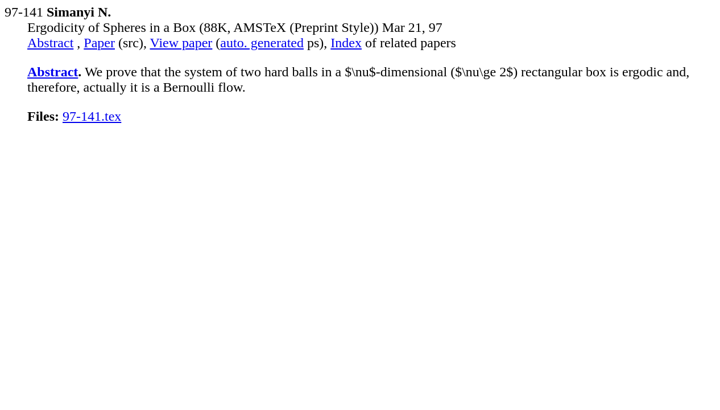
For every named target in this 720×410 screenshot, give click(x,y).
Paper (99, 42)
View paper (181, 42)
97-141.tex (92, 116)
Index (346, 42)
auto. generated (262, 42)
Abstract (50, 42)
